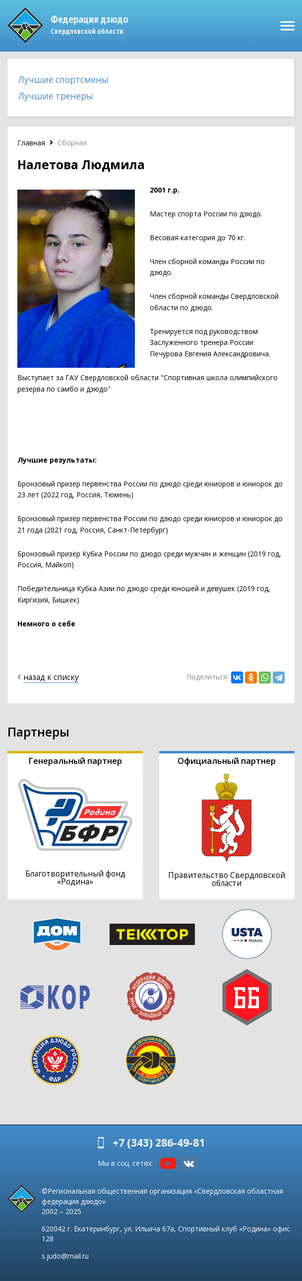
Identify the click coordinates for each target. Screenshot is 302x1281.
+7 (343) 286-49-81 (159, 1142)
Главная (31, 142)
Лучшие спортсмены (63, 79)
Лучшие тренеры (55, 96)
